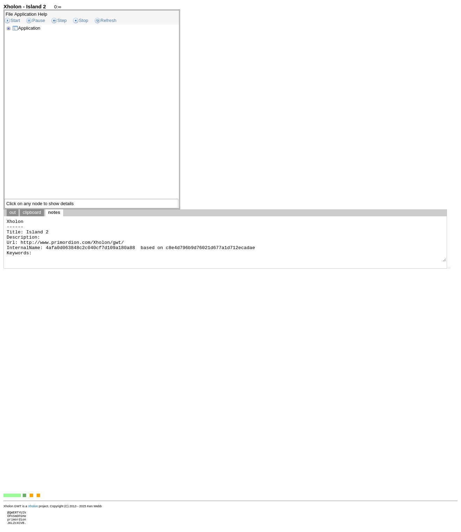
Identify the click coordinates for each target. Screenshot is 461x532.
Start (15, 20)
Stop (83, 20)
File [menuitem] (9, 14)
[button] (449, 267)
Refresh (109, 20)
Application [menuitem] (25, 14)
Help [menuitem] (42, 14)
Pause (38, 20)
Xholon (33, 506)
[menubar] (26, 14)
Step (62, 20)
